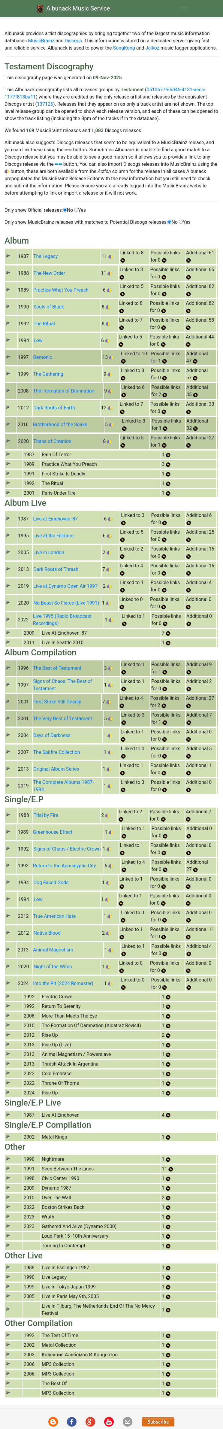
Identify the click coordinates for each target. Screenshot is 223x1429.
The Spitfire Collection (56, 752)
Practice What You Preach (61, 290)
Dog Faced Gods (51, 882)
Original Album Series (56, 769)
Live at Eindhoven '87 (55, 519)
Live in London (48, 552)
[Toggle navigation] (184, 8)
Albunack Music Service (72, 8)
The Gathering (48, 374)
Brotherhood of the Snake (60, 424)
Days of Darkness (52, 735)
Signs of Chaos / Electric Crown (67, 849)
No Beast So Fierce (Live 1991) (66, 603)
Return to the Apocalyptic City (64, 866)
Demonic (42, 357)
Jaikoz (152, 48)
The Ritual (44, 323)
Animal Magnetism (53, 950)
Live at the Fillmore (53, 536)
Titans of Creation (52, 441)
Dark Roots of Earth (54, 408)
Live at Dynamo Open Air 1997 (65, 586)
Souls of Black (49, 307)
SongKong (124, 48)
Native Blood (46, 933)
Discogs (73, 41)
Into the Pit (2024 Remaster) (63, 983)
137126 (45, 104)
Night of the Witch (53, 966)
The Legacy (45, 256)
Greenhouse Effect (52, 832)
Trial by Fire (46, 815)
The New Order (49, 273)
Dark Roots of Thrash (55, 569)
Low (38, 340)
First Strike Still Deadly (57, 702)
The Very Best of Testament (62, 718)
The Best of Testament (57, 668)
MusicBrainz (41, 41)
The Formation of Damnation (63, 391)
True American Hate (54, 916)
